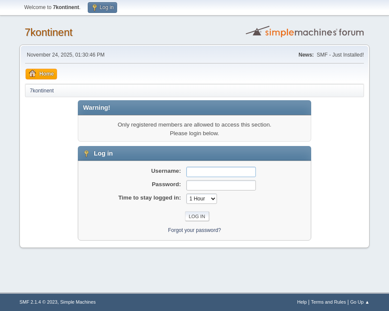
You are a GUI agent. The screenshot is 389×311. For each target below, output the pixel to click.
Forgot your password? (194, 230)
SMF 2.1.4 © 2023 (38, 302)
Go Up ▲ (360, 302)
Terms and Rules (328, 302)
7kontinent (49, 32)
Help (302, 302)
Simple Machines (78, 302)
